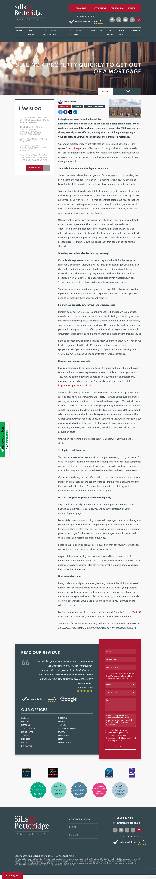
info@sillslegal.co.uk (128, 822)
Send (120, 747)
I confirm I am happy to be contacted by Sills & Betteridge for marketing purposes (122, 738)
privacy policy (124, 733)
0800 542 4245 (125, 817)
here (128, 616)
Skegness (27, 739)
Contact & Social (80, 819)
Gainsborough (30, 729)
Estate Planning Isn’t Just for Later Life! (34, 140)
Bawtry (63, 732)
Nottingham (65, 736)
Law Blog (77, 106)
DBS (72, 855)
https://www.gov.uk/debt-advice (74, 385)
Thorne (63, 722)
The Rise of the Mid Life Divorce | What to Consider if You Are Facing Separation (32, 131)
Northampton (66, 743)
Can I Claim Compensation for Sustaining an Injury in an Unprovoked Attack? (34, 157)
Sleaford (27, 725)
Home (105, 91)
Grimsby (26, 736)
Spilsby (26, 743)
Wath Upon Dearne (68, 729)
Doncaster (28, 746)
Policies (74, 835)
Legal (72, 827)
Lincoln (26, 718)
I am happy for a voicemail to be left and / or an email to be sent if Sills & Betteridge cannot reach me (121, 675)
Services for (50, 33)
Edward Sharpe (67, 101)
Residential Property (94, 106)
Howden (63, 725)
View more (34, 168)
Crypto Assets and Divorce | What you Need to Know (33, 148)
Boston (26, 722)
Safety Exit (12, 875)
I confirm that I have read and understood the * (119, 731)
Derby (62, 739)
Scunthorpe (28, 732)
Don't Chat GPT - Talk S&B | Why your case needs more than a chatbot (34, 120)
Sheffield (64, 718)
